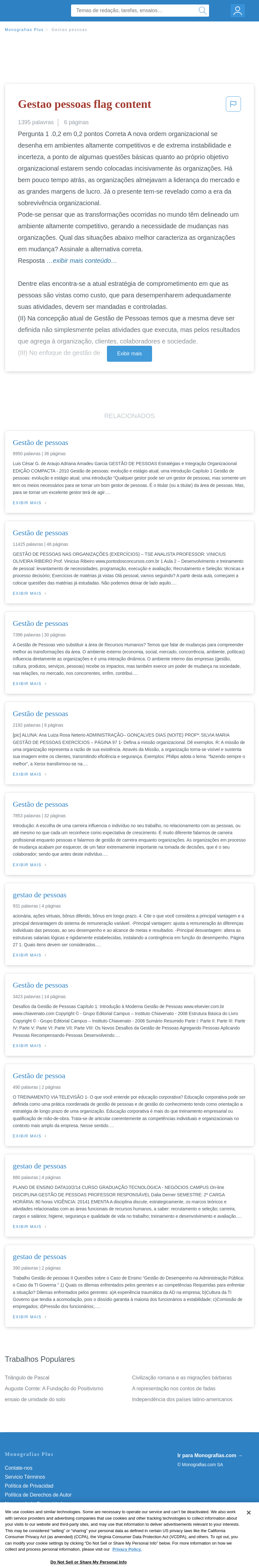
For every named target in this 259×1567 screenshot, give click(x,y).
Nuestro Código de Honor (33, 1512)
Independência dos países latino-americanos (182, 1399)
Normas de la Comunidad (33, 1503)
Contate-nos (18, 1468)
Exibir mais (129, 353)
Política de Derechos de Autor (38, 1495)
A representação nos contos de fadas (174, 1388)
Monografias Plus (24, 30)
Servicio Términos (25, 1477)
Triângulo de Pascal (27, 1377)
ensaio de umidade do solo (35, 1399)
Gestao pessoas (69, 30)
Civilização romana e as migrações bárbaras (182, 1377)
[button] (233, 106)
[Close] (249, 1530)
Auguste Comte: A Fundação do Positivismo (54, 1388)
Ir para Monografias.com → (210, 1455)
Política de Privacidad (29, 1486)
